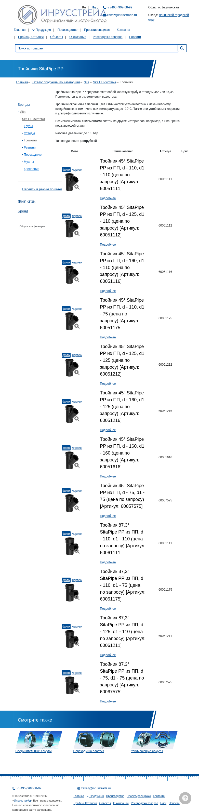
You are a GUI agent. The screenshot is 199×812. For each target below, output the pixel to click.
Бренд (23, 211)
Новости (135, 37)
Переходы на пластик (88, 751)
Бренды (24, 105)
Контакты (123, 30)
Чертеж (77, 169)
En (94, 7)
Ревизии (30, 147)
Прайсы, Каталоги (31, 37)
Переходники (33, 154)
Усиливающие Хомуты (147, 751)
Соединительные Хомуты (34, 751)
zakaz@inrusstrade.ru (122, 15)
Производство (67, 30)
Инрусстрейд (22, 800)
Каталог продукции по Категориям (56, 82)
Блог (163, 803)
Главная (20, 30)
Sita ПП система (104, 82)
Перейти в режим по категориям (47, 189)
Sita (86, 82)
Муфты (29, 162)
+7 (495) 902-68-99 (119, 7)
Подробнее (108, 198)
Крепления (31, 169)
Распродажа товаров (107, 37)
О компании (77, 37)
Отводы (29, 133)
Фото (66, 169)
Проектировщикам (97, 30)
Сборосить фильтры (32, 226)
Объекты (56, 37)
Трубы (28, 126)
